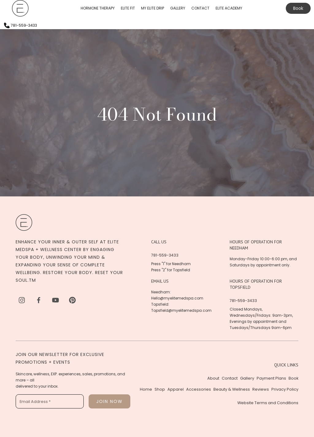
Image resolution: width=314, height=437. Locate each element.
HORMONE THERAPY (98, 8)
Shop (160, 389)
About (213, 378)
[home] (20, 8)
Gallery (247, 378)
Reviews (260, 389)
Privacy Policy (284, 389)
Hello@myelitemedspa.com (177, 298)
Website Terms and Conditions (267, 402)
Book (298, 8)
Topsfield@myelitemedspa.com (181, 310)
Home (146, 389)
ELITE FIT (128, 8)
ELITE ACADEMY (229, 8)
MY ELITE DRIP (152, 8)
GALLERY (177, 8)
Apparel (175, 389)
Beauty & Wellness (231, 389)
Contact (230, 378)
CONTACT (200, 8)
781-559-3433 (164, 255)
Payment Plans (271, 378)
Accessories (198, 389)
